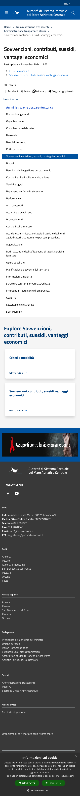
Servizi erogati (14, 184)
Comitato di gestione (13, 712)
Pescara (6, 573)
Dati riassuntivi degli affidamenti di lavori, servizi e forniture (35, 253)
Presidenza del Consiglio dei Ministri (22, 640)
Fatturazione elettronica (20, 305)
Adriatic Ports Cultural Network (20, 660)
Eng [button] (67, 3)
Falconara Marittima (13, 565)
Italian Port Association (15, 648)
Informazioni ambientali (19, 277)
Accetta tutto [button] (27, 782)
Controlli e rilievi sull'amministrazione (27, 177)
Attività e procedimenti (19, 212)
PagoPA (6, 687)
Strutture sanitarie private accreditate (28, 284)
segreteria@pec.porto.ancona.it (25, 535)
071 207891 (20, 523)
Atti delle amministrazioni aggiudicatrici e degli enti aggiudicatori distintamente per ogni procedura (35, 235)
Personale (11, 135)
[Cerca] (73, 13)
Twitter (25, 91)
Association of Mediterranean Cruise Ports (26, 656)
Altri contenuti (14, 205)
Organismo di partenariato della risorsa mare (27, 734)
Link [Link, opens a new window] (72, 775)
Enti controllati (14, 149)
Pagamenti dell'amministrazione (24, 191)
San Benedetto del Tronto (16, 569)
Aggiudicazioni (14, 244)
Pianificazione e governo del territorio (27, 270)
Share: (10, 85)
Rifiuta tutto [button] (53, 782)
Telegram (54, 91)
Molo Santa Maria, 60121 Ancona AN (34, 515)
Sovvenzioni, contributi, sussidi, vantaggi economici (38, 75)
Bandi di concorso (16, 142)
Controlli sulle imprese (19, 226)
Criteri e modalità (19, 71)
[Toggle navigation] (7, 13)
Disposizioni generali (17, 114)
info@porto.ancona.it (22, 531)
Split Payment (14, 312)
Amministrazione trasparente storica (25, 31)
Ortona (6, 577)
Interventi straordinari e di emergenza (28, 291)
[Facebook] (8, 493)
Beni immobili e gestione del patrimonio (28, 170)
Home (7, 27)
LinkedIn (68, 91)
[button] (40, 790)
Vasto (5, 581)
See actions (11, 100)
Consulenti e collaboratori (20, 128)
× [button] (76, 756)
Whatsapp (39, 91)
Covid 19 (11, 298)
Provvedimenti (14, 219)
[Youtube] (16, 493)
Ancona (6, 557)
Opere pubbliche (15, 262)
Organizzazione (15, 121)
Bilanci (10, 163)
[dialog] (40, 774)
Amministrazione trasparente (33, 27)
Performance (13, 198)
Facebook (11, 91)
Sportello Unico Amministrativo (20, 691)
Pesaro (6, 561)
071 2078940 (15, 527)
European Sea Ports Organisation (21, 652)
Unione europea (11, 644)
